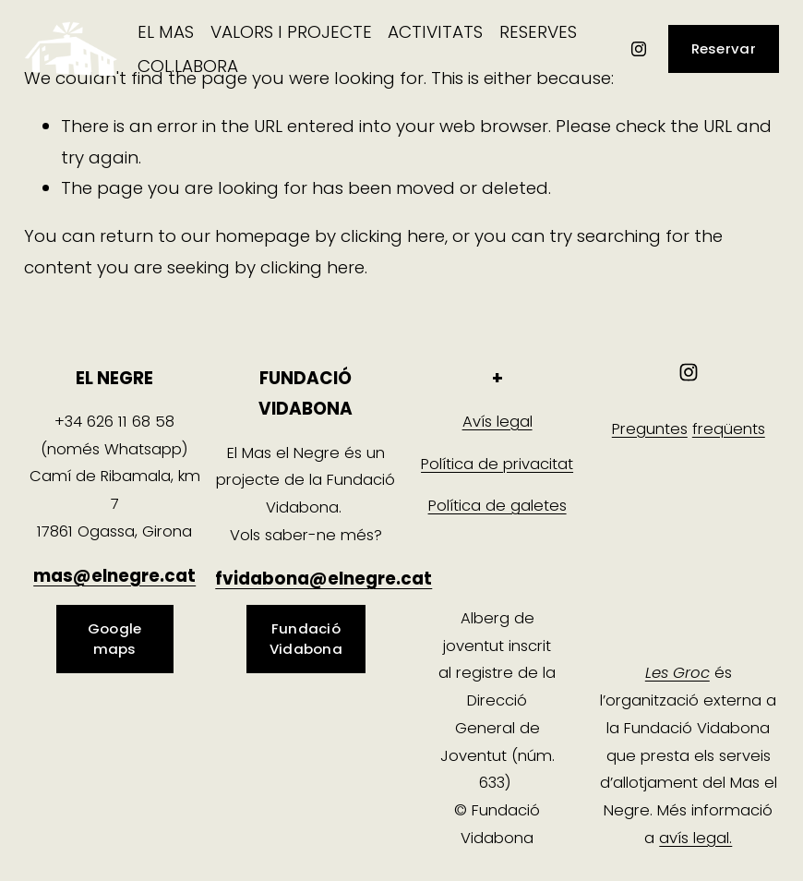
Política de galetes (497, 505)
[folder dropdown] (166, 32)
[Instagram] (638, 49)
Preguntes (650, 429)
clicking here (393, 235)
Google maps (115, 638)
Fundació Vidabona (306, 638)
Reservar (723, 48)
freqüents (728, 429)
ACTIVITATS (435, 31)
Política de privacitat (497, 464)
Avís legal (497, 421)
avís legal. (695, 838)
